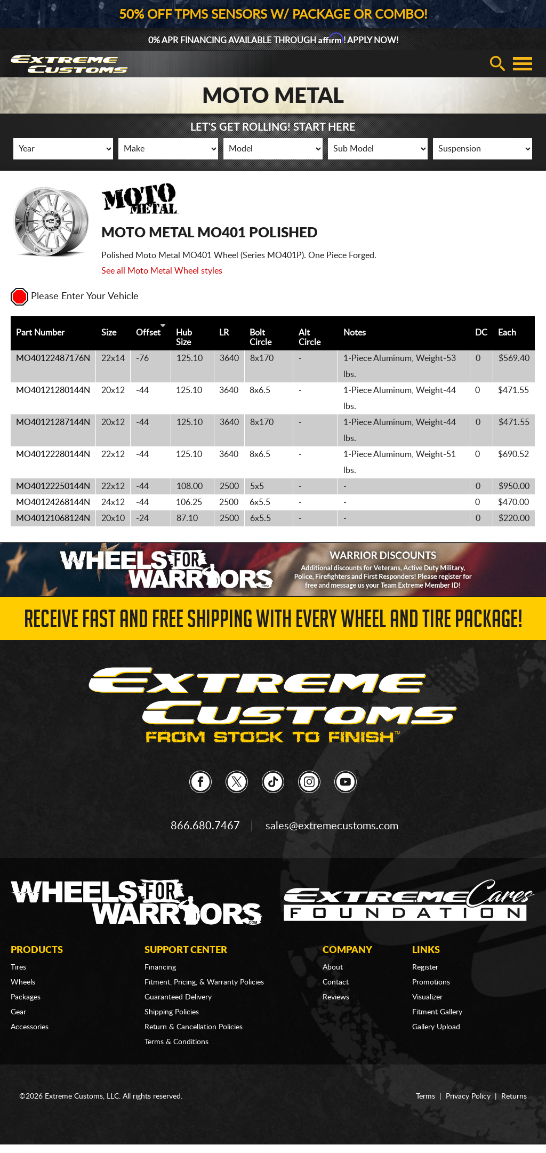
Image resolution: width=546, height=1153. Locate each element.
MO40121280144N (53, 390)
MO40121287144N (53, 422)
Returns (514, 1096)
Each (507, 333)
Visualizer (427, 997)
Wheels (23, 982)
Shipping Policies (171, 1012)
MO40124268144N (53, 502)
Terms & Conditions (176, 1042)
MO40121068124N (53, 518)
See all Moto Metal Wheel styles (161, 271)
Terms (425, 1096)
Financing (160, 967)
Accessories (30, 1027)
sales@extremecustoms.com (332, 826)
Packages (26, 997)
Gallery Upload (436, 1027)
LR (224, 333)
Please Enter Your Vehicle (75, 296)
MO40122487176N (53, 358)
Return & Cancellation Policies (193, 1027)
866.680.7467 (205, 826)
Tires (18, 967)
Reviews (336, 997)
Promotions (431, 982)
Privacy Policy (468, 1096)
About (333, 967)
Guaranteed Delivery (178, 997)
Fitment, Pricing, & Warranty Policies (204, 982)
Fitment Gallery (437, 1012)
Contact (336, 982)
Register (425, 967)
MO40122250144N (53, 486)
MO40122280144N (53, 454)
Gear (18, 1012)
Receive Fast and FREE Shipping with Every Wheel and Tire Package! (273, 622)
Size (108, 333)
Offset (148, 333)
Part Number (40, 333)
